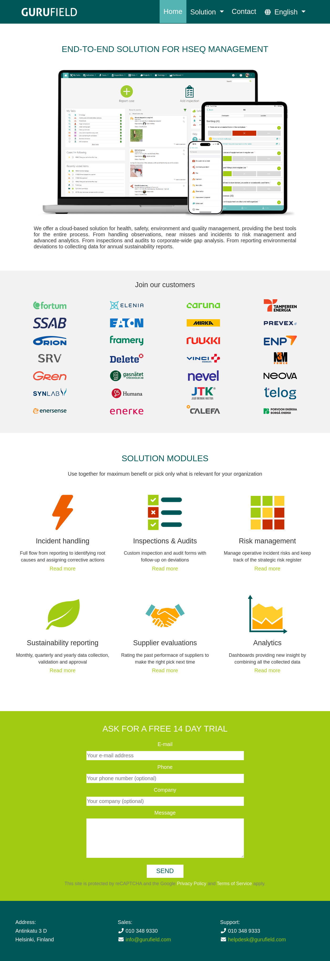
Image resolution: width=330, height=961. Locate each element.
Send (165, 870)
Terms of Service (234, 883)
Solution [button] (204, 12)
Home (173, 11)
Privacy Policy (191, 883)
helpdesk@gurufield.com (257, 939)
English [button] (282, 12)
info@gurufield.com (148, 939)
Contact (244, 11)
